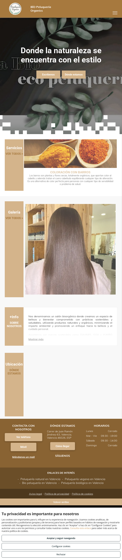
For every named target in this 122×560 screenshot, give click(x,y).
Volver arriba (61, 502)
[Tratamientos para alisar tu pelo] (70, 249)
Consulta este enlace (80, 528)
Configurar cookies (61, 546)
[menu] (115, 13)
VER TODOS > (14, 153)
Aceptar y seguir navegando (61, 538)
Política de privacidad (57, 493)
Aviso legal (35, 493)
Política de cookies (82, 493)
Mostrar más (36, 339)
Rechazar (60, 554)
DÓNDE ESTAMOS (14, 371)
